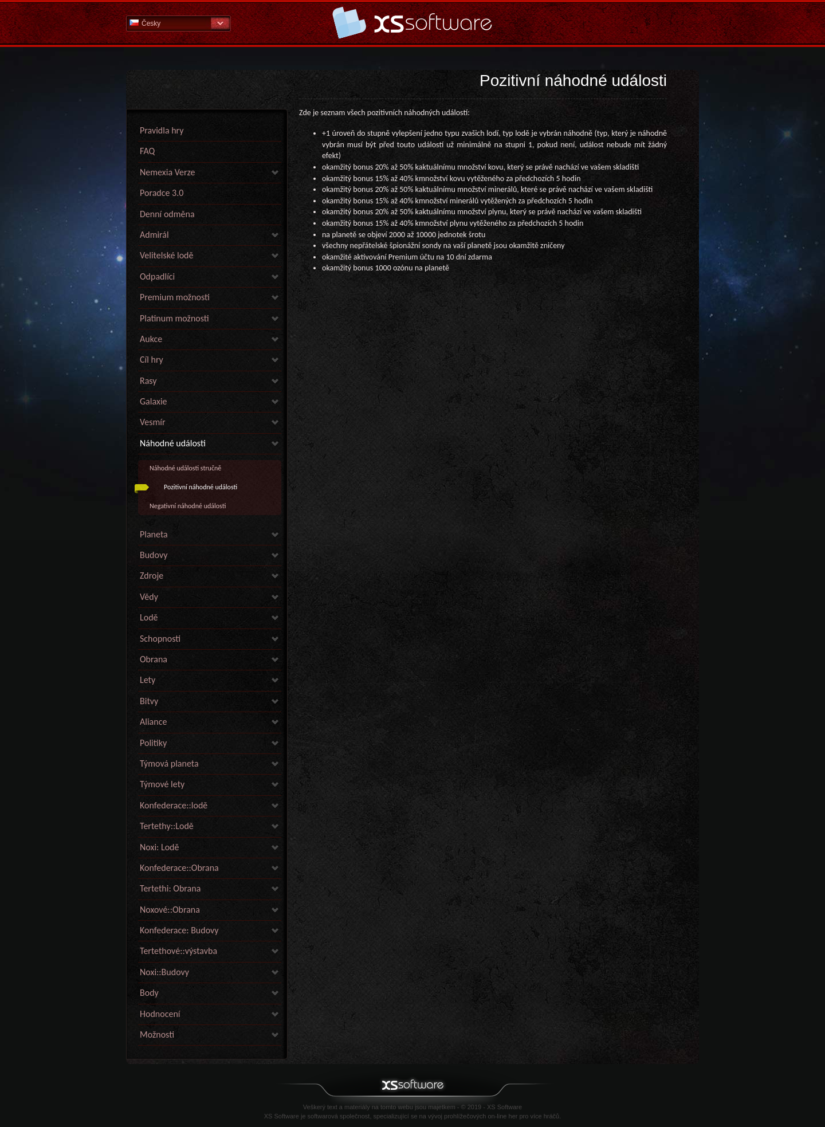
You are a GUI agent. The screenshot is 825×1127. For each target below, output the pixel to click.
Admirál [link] (154, 234)
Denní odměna (167, 214)
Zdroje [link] (151, 575)
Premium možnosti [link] (175, 297)
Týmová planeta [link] (169, 763)
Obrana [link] (153, 659)
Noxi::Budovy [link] (164, 972)
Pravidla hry (161, 130)
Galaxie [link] (153, 401)
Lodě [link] (149, 617)
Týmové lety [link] (162, 784)
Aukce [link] (151, 338)
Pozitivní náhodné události (200, 487)
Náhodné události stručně (185, 468)
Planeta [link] (154, 534)
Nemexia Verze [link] (167, 172)
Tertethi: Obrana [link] (170, 888)
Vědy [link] (149, 596)
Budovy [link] (153, 554)
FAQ (147, 151)
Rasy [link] (148, 380)
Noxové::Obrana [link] (170, 909)
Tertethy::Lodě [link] (167, 825)
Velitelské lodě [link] (166, 255)
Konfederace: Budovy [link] (179, 930)
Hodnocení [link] (160, 1013)
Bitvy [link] (149, 701)
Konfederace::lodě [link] (173, 805)
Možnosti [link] (157, 1034)
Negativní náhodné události (188, 506)
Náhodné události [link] (173, 443)
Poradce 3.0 (161, 192)
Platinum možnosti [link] (174, 318)
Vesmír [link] (153, 422)
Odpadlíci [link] (157, 276)
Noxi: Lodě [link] (159, 847)
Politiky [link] (153, 742)
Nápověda (412, 22)
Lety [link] (147, 679)
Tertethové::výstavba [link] (178, 950)
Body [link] (149, 992)
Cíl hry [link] (151, 359)
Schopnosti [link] (160, 638)
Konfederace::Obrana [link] (179, 867)
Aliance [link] (153, 721)
